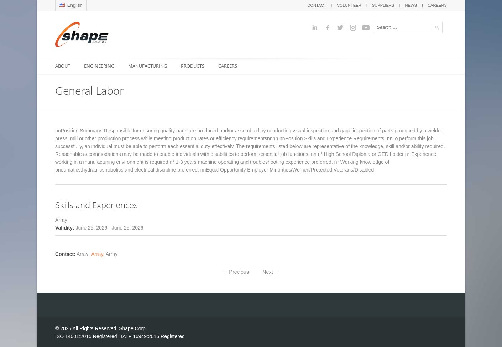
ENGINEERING (99, 66)
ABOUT (62, 66)
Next (270, 271)
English (70, 5)
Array (96, 254)
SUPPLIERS (384, 5)
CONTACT (318, 5)
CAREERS (437, 5)
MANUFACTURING (148, 66)
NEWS (411, 5)
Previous (236, 271)
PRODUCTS (193, 66)
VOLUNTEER (350, 5)
